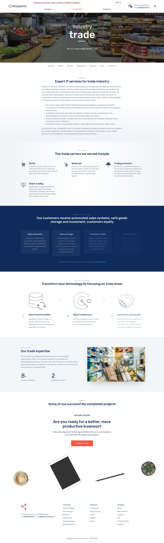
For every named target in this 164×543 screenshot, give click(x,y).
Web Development (69, 524)
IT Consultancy (68, 511)
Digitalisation (81, 66)
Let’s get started (99, 262)
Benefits (70, 66)
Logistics (93, 518)
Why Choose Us (122, 511)
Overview (51, 66)
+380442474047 (143, 7)
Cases (102, 66)
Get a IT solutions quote (79, 54)
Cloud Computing (68, 521)
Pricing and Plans (123, 521)
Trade (92, 515)
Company (120, 505)
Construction (94, 508)
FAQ (118, 518)
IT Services (66, 505)
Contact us (112, 66)
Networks (66, 515)
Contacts (106, 9)
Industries (93, 505)
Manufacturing (95, 511)
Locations (120, 515)
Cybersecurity (67, 518)
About (119, 508)
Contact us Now (82, 443)
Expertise (93, 66)
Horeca (92, 521)
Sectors (60, 66)
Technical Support (69, 508)
